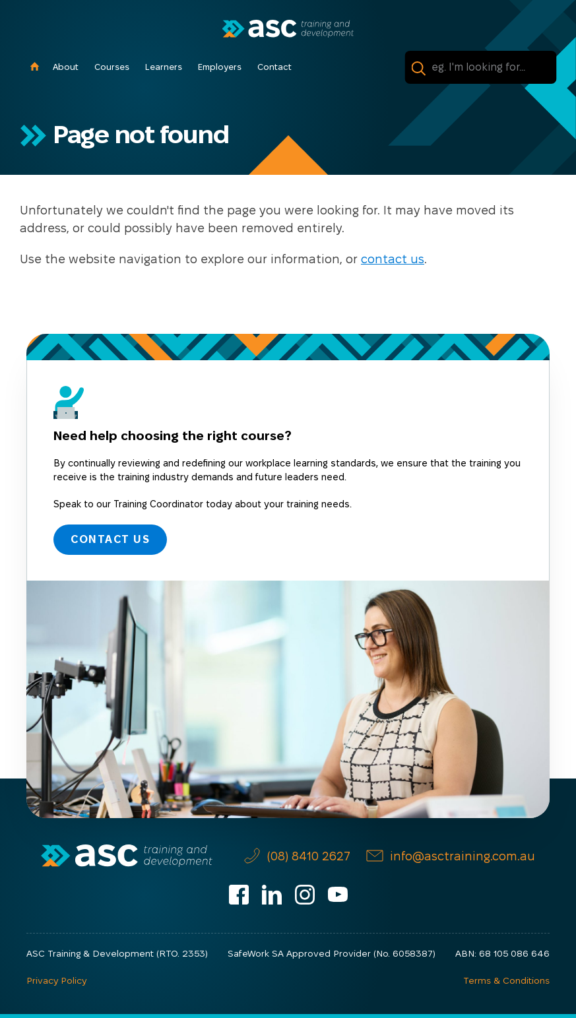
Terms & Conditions (506, 980)
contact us (392, 259)
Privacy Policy (56, 980)
